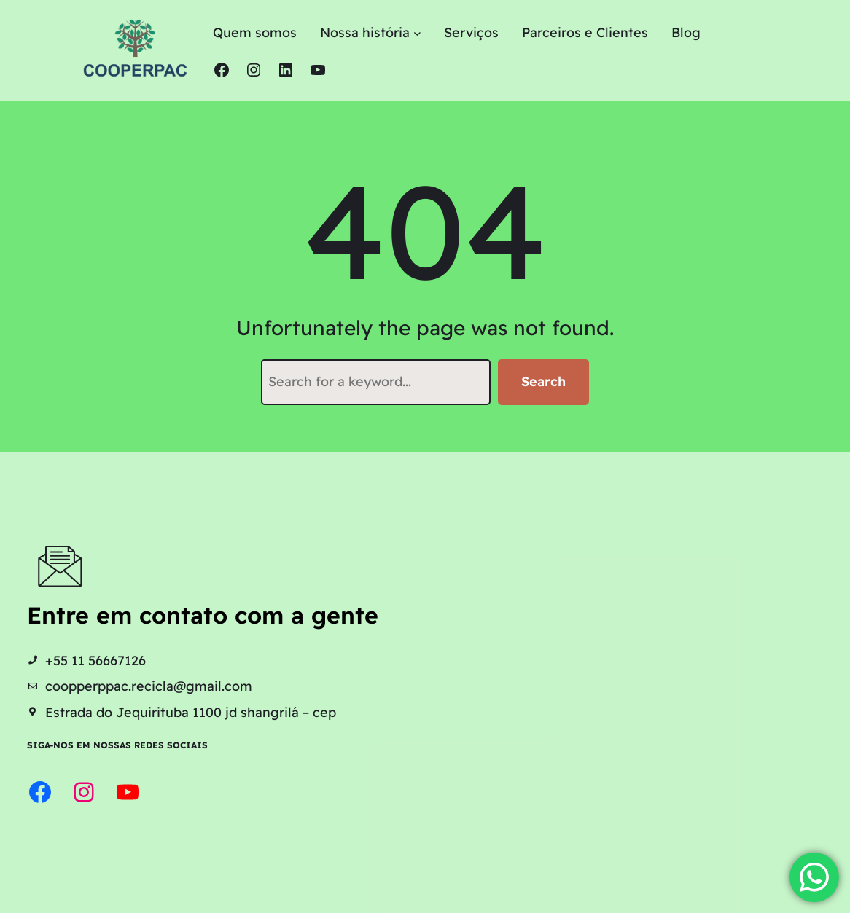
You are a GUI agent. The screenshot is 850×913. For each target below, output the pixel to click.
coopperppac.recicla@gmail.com (148, 685)
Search (543, 381)
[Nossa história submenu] (417, 33)
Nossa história (365, 32)
